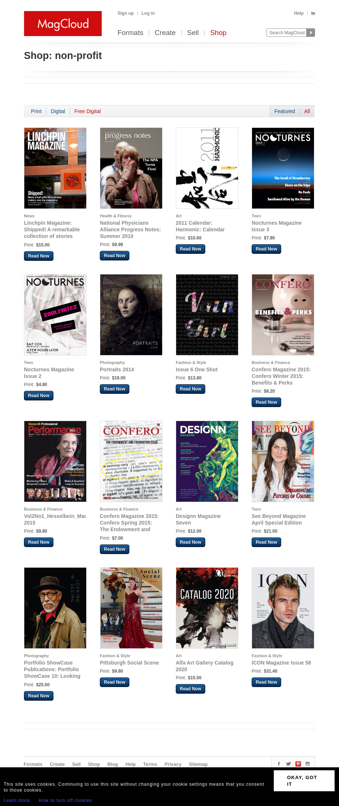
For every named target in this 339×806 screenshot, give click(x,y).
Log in (148, 13)
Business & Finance (271, 362)
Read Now (38, 256)
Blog (112, 764)
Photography (112, 362)
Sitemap (198, 764)
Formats (130, 32)
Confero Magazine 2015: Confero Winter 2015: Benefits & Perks (281, 376)
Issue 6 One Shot (197, 369)
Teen (256, 216)
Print (36, 111)
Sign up (126, 13)
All (307, 111)
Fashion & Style (191, 362)
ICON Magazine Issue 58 (281, 663)
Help (299, 13)
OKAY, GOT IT (302, 781)
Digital (58, 111)
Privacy (173, 764)
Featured (284, 111)
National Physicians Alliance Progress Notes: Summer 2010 (130, 229)
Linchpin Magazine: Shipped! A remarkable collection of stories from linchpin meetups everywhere (52, 236)
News (29, 216)
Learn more (17, 800)
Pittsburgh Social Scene (129, 663)
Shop (218, 32)
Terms (150, 764)
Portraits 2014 (117, 369)
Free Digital (87, 111)
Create (165, 32)
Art (179, 216)
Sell (193, 32)
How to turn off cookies (65, 800)
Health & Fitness (116, 216)
